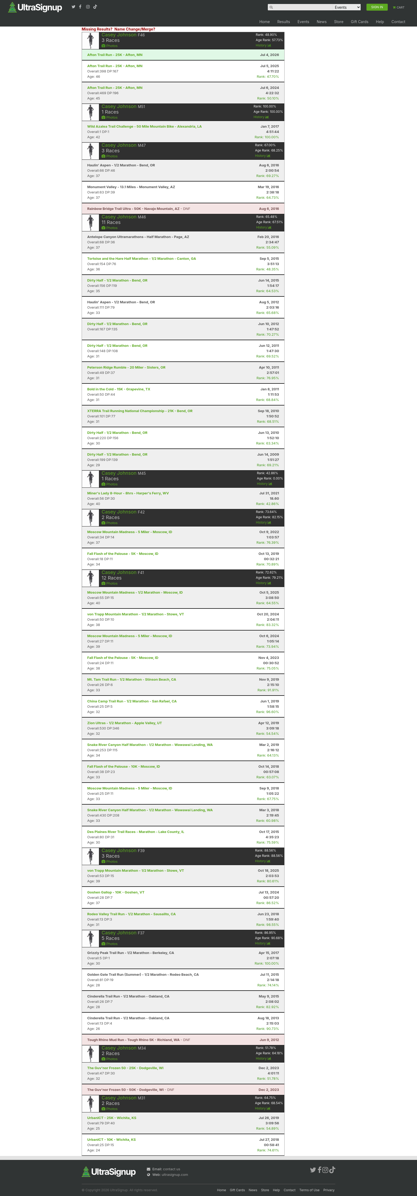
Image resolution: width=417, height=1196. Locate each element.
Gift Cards (359, 21)
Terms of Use (309, 1190)
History (263, 45)
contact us (171, 1169)
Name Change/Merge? (134, 29)
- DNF (138, 208)
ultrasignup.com (175, 1174)
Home (264, 21)
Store (338, 21)
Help (380, 21)
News (322, 21)
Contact (398, 21)
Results (283, 21)
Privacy (329, 1190)
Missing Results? (97, 29)
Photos (110, 46)
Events (303, 21)
